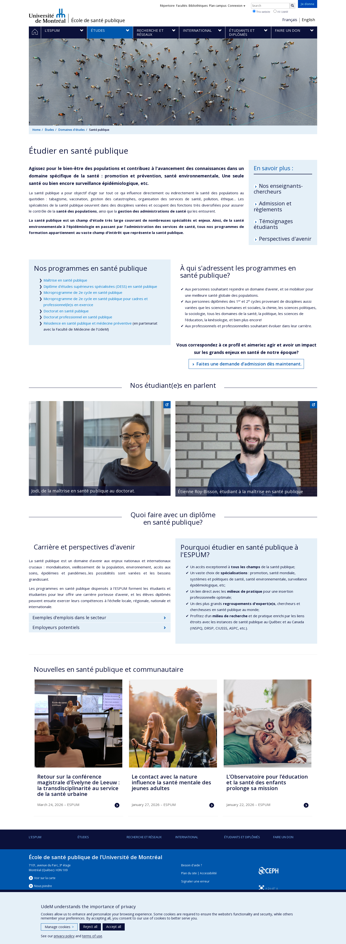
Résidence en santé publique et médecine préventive (87, 323)
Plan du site (189, 873)
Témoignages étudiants (273, 223)
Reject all (90, 926)
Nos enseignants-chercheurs (278, 188)
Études (49, 130)
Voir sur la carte (45, 878)
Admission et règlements (272, 206)
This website (261, 11)
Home (36, 130)
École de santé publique (98, 20)
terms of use (92, 936)
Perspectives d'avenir (285, 238)
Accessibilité (208, 873)
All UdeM (280, 11)
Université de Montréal (47, 15)
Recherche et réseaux (144, 837)
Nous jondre (43, 886)
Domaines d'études (71, 130)
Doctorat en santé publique (66, 310)
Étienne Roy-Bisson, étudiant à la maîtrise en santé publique (240, 491)
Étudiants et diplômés (242, 837)
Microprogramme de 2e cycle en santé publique (82, 292)
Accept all (113, 926)
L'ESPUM (35, 837)
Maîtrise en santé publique (65, 280)
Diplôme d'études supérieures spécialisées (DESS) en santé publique (100, 286)
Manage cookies (59, 927)
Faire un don (283, 837)
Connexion (236, 6)
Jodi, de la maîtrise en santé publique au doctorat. (83, 491)
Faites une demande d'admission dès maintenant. (249, 364)
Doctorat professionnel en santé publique (77, 317)
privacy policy (64, 936)
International (186, 837)
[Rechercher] (292, 6)
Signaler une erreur (195, 881)
